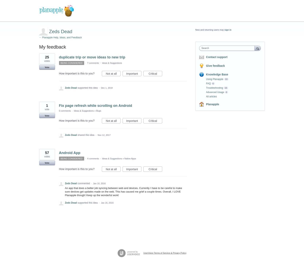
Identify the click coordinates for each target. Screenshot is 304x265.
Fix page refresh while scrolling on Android (95, 106)
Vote (47, 67)
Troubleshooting (214, 87)
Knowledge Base (217, 74)
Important (133, 74)
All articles (211, 96)
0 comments (65, 111)
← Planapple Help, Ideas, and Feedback (60, 37)
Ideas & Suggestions (112, 63)
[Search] (257, 48)
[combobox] (227, 48)
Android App (69, 153)
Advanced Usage (215, 92)
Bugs (98, 111)
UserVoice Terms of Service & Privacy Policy (164, 253)
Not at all (113, 74)
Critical (155, 74)
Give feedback (215, 65)
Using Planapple (214, 79)
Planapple (212, 104)
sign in (227, 30)
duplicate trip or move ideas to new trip (92, 57)
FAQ (208, 83)
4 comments (93, 158)
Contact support (216, 57)
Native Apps (130, 158)
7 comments (93, 63)
